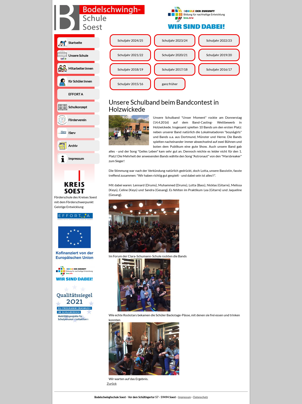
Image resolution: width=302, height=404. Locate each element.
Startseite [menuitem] (75, 42)
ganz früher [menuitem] (170, 84)
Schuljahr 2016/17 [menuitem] (219, 69)
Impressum (184, 397)
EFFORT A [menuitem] (75, 94)
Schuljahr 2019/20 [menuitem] (219, 55)
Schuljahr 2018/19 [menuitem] (130, 69)
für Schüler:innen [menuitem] (80, 81)
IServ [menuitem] (71, 133)
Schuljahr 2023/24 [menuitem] (174, 40)
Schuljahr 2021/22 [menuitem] (130, 55)
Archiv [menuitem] (72, 145)
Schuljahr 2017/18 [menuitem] (174, 69)
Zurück (112, 383)
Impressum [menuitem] (76, 158)
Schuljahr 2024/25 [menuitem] (130, 40)
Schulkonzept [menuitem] (77, 107)
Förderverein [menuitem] (77, 120)
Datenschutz (200, 397)
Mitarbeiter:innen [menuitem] (80, 68)
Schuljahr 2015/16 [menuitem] (130, 84)
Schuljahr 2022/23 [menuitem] (219, 40)
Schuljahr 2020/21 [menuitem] (174, 55)
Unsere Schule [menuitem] (78, 55)
